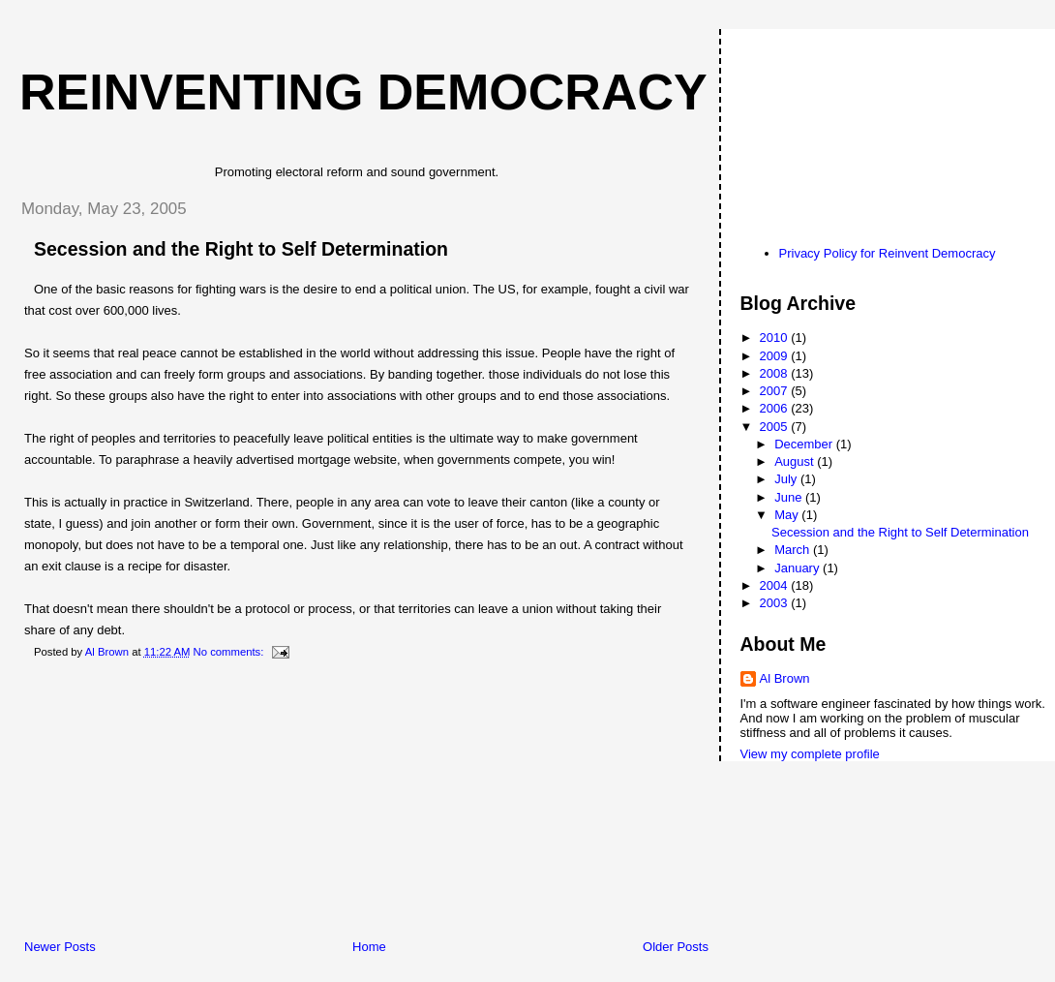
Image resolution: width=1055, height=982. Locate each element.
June (789, 497)
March (793, 549)
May (787, 514)
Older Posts (675, 946)
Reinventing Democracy (363, 92)
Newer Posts (60, 946)
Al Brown (785, 678)
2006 (776, 408)
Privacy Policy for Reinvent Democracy (887, 253)
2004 (776, 585)
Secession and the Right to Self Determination (241, 249)
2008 (776, 373)
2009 (776, 356)
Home (369, 946)
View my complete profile (810, 754)
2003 (776, 603)
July (787, 479)
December (805, 444)
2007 (776, 391)
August (795, 461)
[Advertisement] (150, 803)
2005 (776, 426)
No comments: (230, 652)
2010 (776, 337)
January (798, 568)
